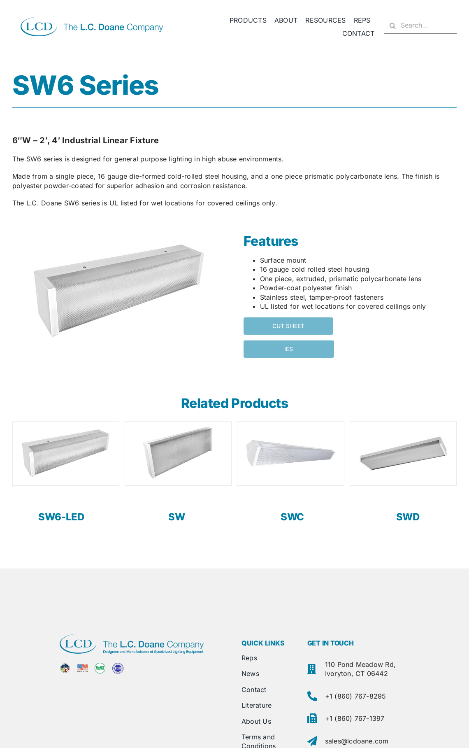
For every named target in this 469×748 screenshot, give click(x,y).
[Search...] (420, 25)
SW (176, 517)
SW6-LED (61, 517)
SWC (292, 517)
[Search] (392, 25)
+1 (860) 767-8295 (355, 696)
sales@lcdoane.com (357, 741)
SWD (408, 517)
